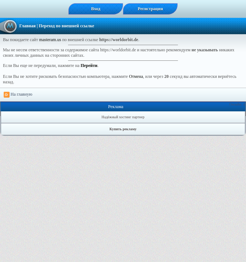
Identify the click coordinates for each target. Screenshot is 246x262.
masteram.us (50, 39)
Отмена (136, 76)
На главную (18, 95)
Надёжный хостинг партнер (123, 117)
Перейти (88, 65)
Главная (27, 25)
